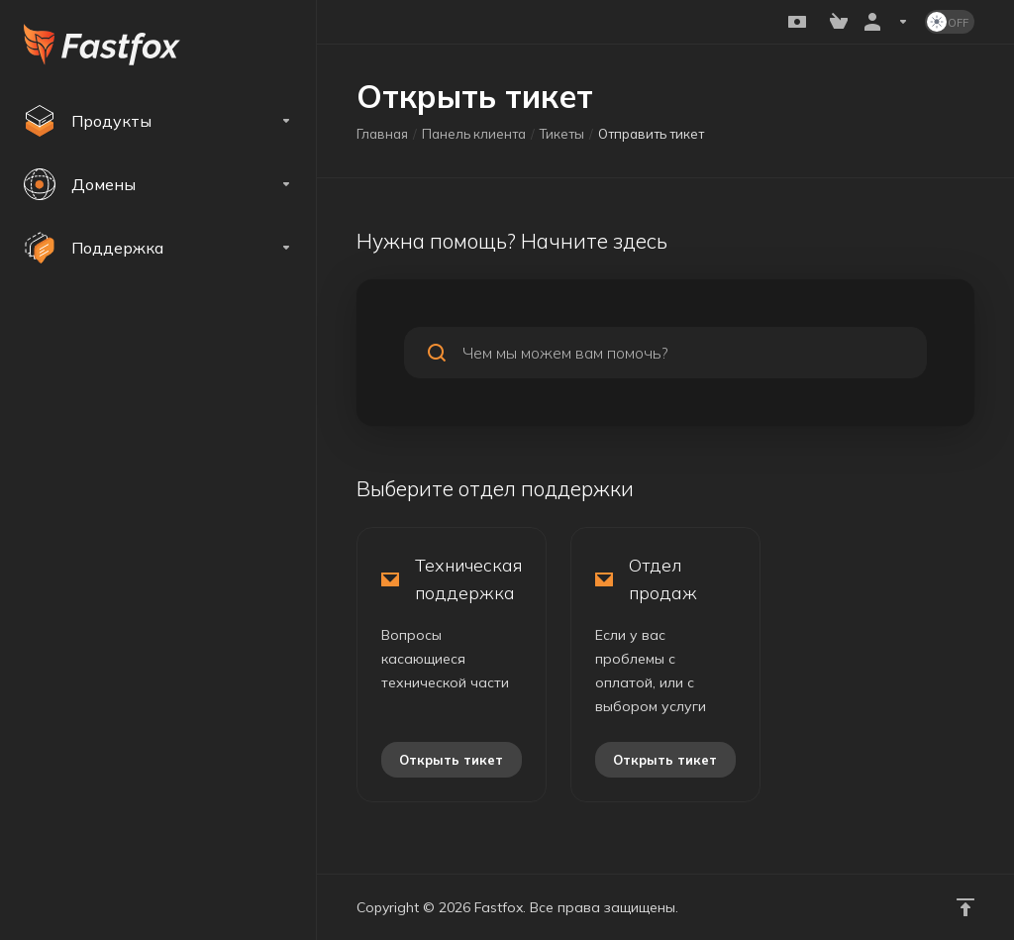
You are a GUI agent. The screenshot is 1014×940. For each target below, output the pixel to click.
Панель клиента (474, 134)
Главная (382, 134)
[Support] (158, 247)
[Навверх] (965, 907)
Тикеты (562, 134)
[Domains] (158, 184)
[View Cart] (839, 22)
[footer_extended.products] (158, 121)
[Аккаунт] (886, 22)
